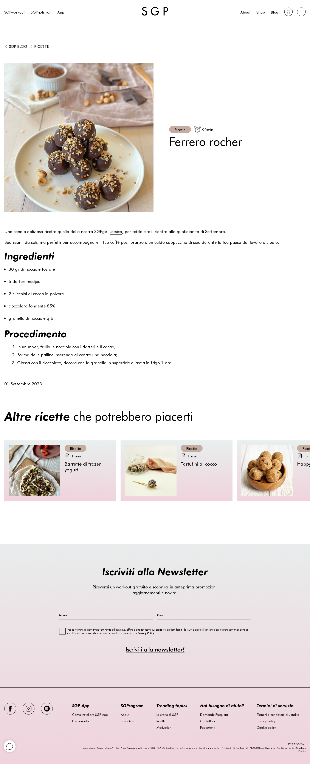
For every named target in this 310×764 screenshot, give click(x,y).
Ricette (41, 46)
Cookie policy (266, 727)
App (60, 11)
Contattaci (207, 721)
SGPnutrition (41, 11)
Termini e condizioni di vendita (278, 714)
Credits (302, 751)
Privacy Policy (266, 721)
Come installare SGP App (90, 714)
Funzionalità (80, 721)
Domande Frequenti (214, 714)
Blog (274, 11)
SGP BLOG (18, 46)
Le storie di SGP (167, 714)
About (245, 11)
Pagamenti (207, 727)
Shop (260, 11)
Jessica (116, 231)
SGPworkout (14, 11)
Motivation (164, 727)
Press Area (128, 721)
